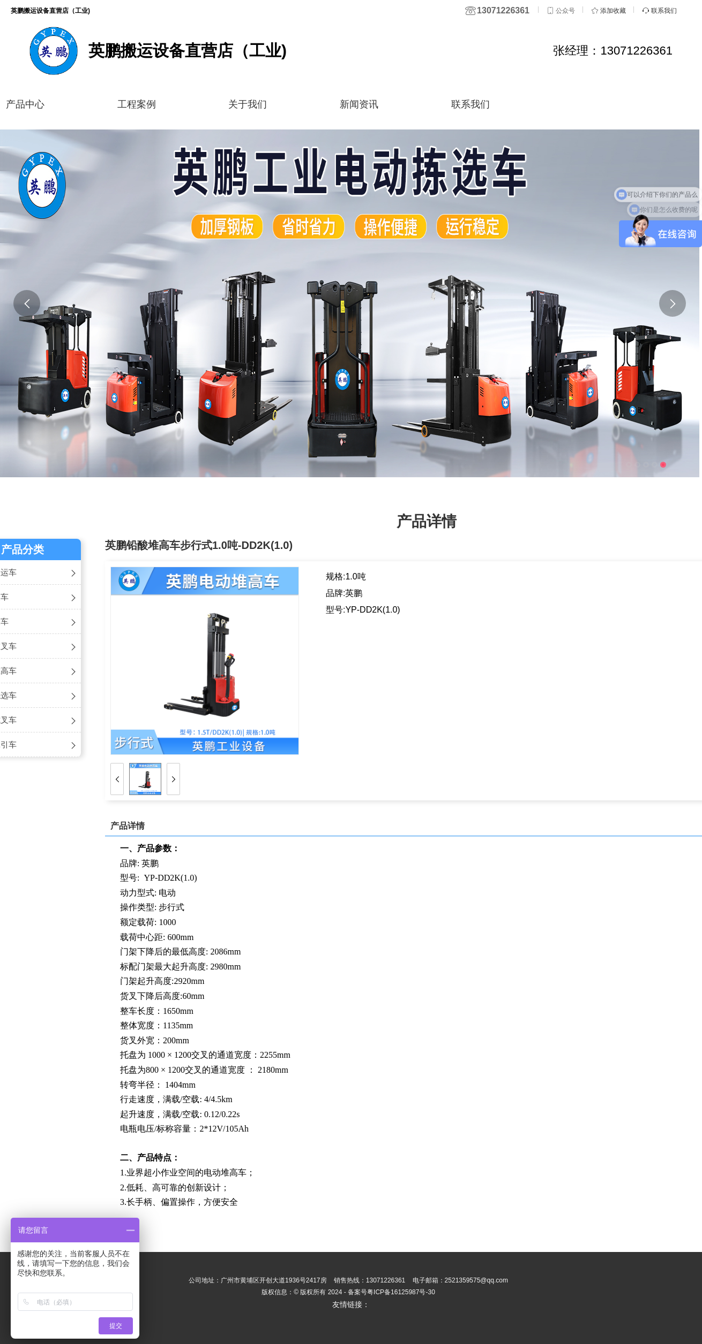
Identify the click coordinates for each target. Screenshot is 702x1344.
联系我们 (470, 104)
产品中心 (25, 104)
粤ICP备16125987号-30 (401, 1292)
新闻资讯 (359, 104)
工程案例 (136, 104)
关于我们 (247, 104)
